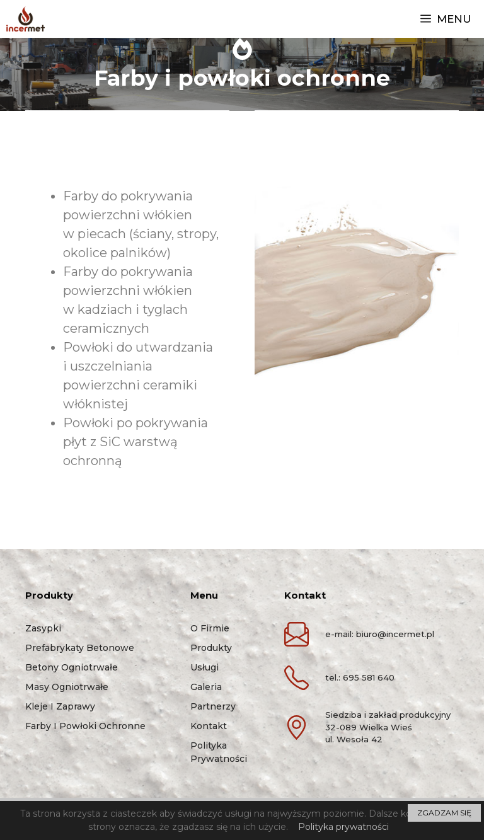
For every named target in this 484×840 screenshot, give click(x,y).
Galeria (206, 687)
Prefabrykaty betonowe (79, 647)
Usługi (204, 667)
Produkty (211, 647)
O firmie (209, 628)
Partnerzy (213, 706)
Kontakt (208, 726)
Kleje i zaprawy (60, 706)
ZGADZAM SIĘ (444, 812)
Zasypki (43, 628)
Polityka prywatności (343, 826)
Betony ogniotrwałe (71, 667)
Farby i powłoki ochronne (85, 726)
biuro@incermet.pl (395, 634)
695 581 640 (369, 677)
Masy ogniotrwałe (66, 687)
